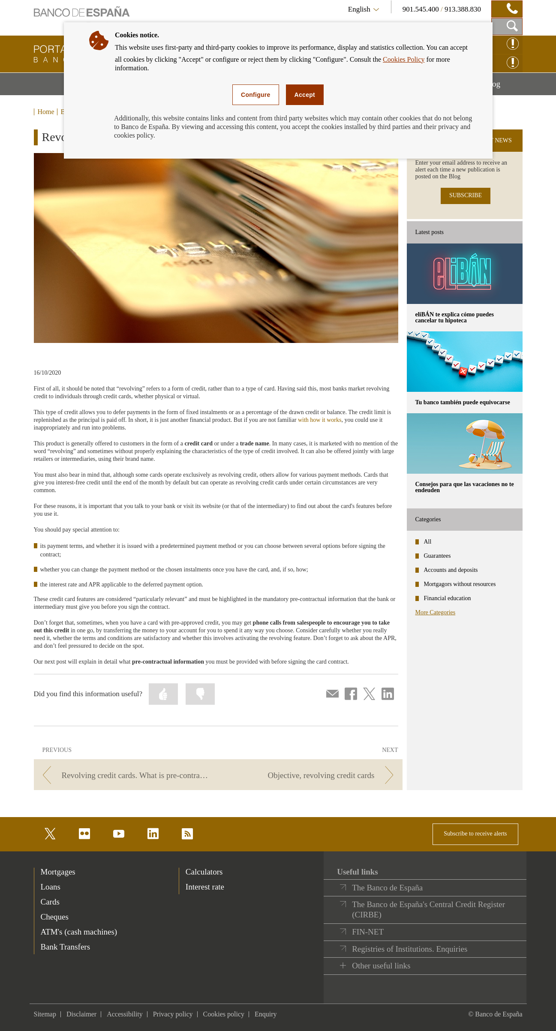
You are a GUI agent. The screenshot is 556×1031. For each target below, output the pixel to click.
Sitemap (45, 1014)
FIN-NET (368, 931)
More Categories (435, 612)
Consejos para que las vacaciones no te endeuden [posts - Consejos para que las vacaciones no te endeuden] (464, 487)
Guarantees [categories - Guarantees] (437, 556)
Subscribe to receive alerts (475, 833)
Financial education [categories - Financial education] (447, 598)
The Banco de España (387, 887)
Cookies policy (223, 1014)
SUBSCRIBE (465, 195)
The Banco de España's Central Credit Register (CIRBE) (428, 909)
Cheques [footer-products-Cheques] (55, 916)
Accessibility (125, 1014)
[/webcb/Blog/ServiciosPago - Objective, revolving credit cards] (311, 775)
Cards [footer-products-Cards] (50, 901)
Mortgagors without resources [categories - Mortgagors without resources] (460, 584)
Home (46, 111)
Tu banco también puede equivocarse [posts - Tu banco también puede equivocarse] (462, 402)
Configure (255, 94)
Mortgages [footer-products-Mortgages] (58, 871)
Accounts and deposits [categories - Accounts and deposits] (451, 570)
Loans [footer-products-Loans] (50, 886)
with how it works (320, 420)
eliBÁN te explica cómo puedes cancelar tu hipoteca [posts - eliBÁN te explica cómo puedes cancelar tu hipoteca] (454, 317)
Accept (305, 94)
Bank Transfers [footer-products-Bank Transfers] (65, 946)
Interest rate (205, 886)
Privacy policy (173, 1014)
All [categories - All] (428, 541)
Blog (503, 87)
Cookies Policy (403, 59)
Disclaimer (81, 1014)
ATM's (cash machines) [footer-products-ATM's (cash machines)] (79, 931)
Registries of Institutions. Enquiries (409, 948)
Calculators (204, 871)
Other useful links (381, 965)
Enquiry (266, 1014)
